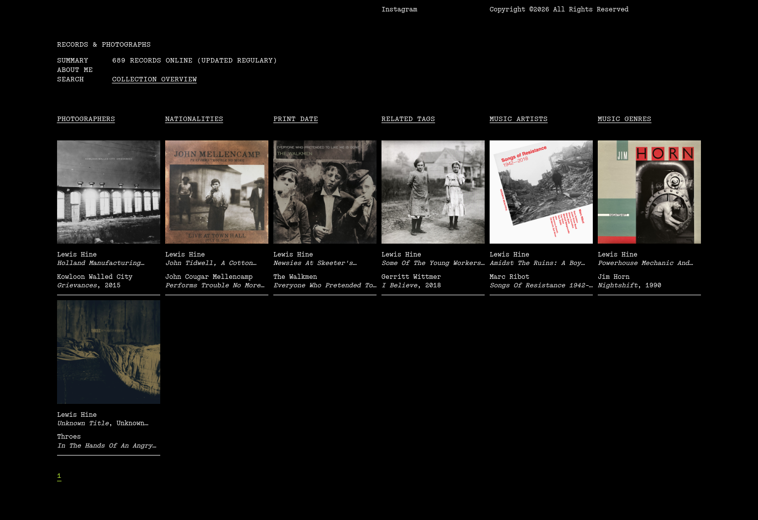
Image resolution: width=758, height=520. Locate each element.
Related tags (408, 119)
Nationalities (194, 119)
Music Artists (519, 119)
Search (70, 79)
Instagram (399, 9)
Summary (72, 60)
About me (75, 69)
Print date (295, 119)
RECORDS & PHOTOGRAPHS (104, 44)
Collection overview (154, 79)
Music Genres (624, 119)
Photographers (86, 119)
